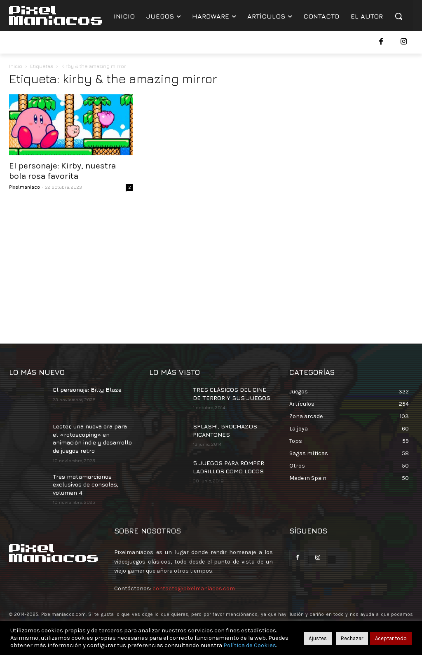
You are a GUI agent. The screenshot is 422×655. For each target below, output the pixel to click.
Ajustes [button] (318, 638)
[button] (398, 16)
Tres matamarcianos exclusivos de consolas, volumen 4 (86, 484)
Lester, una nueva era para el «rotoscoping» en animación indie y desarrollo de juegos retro (92, 438)
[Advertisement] (211, 265)
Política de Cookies (249, 645)
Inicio (15, 66)
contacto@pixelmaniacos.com (193, 588)
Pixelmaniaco (24, 186)
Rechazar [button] (352, 638)
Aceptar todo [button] (391, 638)
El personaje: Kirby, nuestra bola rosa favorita (62, 171)
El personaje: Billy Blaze (87, 389)
